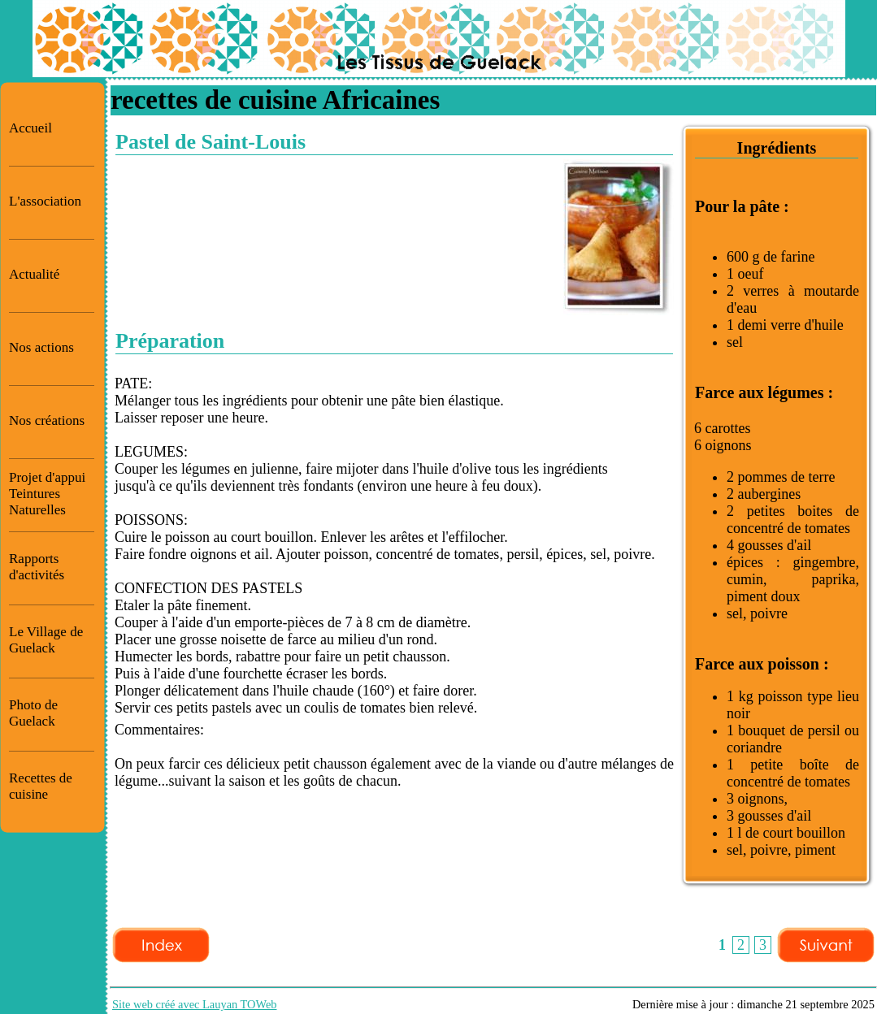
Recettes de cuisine (40, 786)
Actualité (34, 274)
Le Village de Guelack (46, 640)
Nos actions (41, 347)
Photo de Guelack (33, 713)
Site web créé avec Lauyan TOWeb (194, 1004)
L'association (45, 201)
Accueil (30, 128)
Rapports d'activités (36, 567)
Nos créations (47, 420)
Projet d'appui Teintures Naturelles (47, 494)
